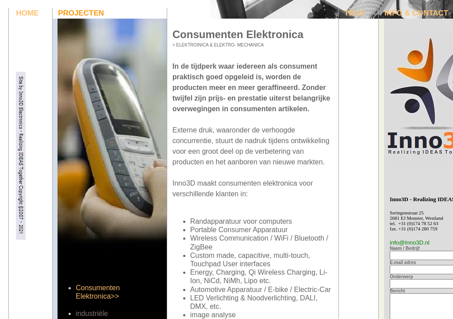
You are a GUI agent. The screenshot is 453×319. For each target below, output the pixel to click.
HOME (27, 13)
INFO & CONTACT (416, 13)
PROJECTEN (81, 13)
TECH (354, 13)
